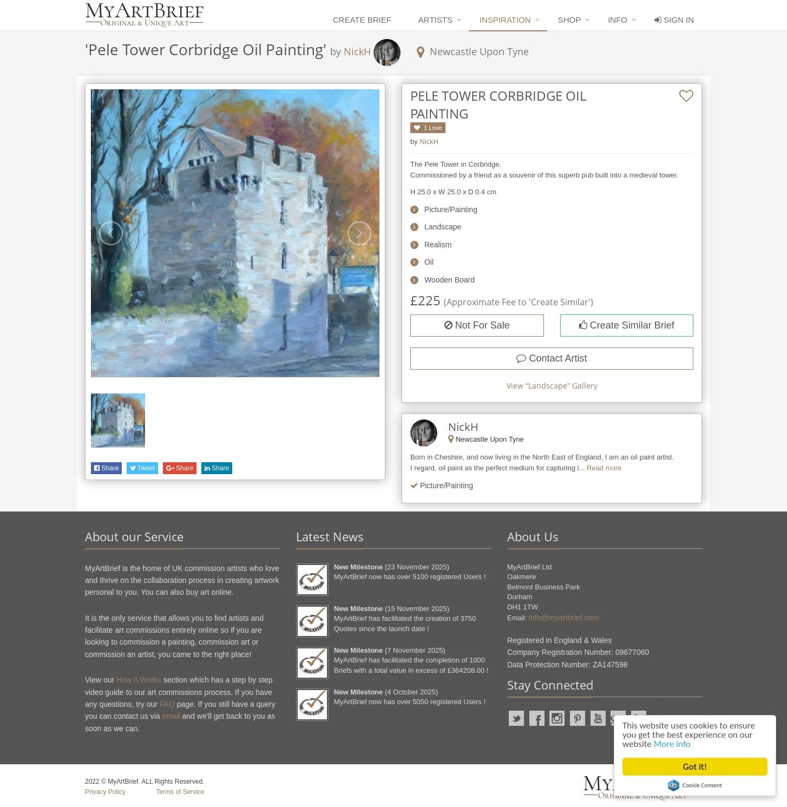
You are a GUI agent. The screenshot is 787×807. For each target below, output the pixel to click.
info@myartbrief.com (564, 617)
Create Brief (362, 19)
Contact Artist (551, 358)
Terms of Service (180, 792)
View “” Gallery (552, 385)
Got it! (695, 766)
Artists (435, 19)
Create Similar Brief (626, 325)
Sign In (674, 19)
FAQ (167, 704)
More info (672, 744)
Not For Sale (477, 325)
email (171, 716)
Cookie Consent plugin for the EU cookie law (695, 785)
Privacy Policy (105, 792)
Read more (604, 468)
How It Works (138, 679)
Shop (569, 19)
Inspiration (505, 19)
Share (106, 468)
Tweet (142, 468)
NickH (357, 51)
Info (617, 19)
